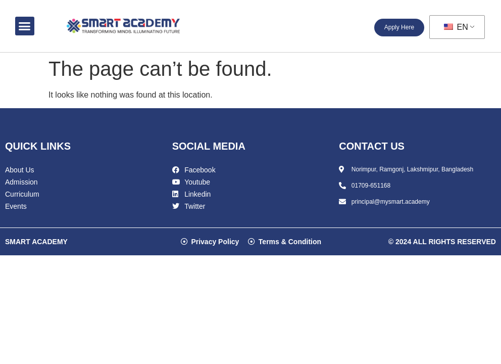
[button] (24, 26)
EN (456, 27)
